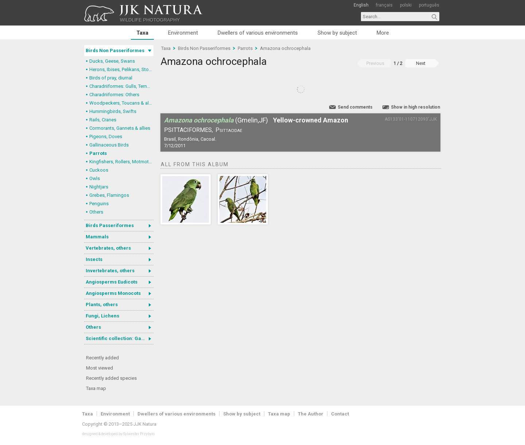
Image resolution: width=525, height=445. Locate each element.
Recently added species (111, 378)
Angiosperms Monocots (113, 293)
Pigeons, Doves (105, 136)
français (384, 5)
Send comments (355, 107)
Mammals (97, 236)
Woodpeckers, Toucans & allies (121, 103)
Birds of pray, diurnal (110, 78)
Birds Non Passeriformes (115, 50)
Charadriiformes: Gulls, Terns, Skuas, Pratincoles (121, 86)
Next (420, 63)
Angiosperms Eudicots (111, 282)
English (361, 5)
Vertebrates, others (108, 248)
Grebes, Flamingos (109, 195)
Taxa (142, 33)
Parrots (98, 153)
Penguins (99, 203)
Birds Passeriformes (110, 225)
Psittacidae (228, 129)
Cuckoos (98, 170)
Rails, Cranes (102, 119)
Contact (340, 414)
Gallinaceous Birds (109, 145)
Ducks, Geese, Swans (112, 61)
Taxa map (96, 388)
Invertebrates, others (110, 270)
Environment (183, 33)
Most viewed (99, 368)
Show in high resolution (415, 107)
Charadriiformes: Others (114, 94)
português (429, 5)
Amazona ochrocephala (285, 48)
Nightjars (98, 187)
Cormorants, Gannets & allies (119, 128)
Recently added (102, 357)
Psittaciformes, (188, 129)
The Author (310, 414)
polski (406, 5)
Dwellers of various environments (258, 33)
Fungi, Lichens (102, 316)
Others (96, 212)
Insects (94, 259)
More (383, 33)
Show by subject (337, 33)
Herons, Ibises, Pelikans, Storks (121, 69)
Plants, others (102, 304)
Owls (94, 178)
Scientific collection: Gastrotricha (119, 338)
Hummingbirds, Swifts (112, 111)
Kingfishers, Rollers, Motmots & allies (121, 161)
